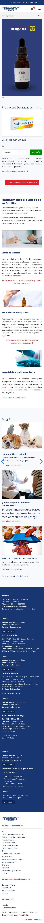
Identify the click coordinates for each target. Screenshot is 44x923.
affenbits (25, 915)
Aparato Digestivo (8, 840)
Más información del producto (15, 171)
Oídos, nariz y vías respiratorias (13, 837)
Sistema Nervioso (8, 843)
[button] (41, 461)
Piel (3, 831)
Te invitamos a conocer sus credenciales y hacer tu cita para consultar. (22, 281)
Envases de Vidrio (8, 885)
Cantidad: (7, 152)
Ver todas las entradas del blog (15, 576)
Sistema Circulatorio (9, 862)
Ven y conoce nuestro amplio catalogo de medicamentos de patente (22, 341)
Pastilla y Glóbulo (8, 890)
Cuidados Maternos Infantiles (13, 834)
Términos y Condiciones (32, 920)
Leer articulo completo (11, 465)
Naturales (5, 868)
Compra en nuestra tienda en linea (22, 182)
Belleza (4, 873)
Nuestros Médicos (9, 908)
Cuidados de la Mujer (10, 845)
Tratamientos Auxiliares (11, 854)
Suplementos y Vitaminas (11, 870)
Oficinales (5, 865)
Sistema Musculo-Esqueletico (13, 859)
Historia (5, 905)
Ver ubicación (8, 631)
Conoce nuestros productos (13, 397)
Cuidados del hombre (10, 848)
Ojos (3, 851)
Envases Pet (6, 888)
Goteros (5, 893)
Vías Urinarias (7, 856)
